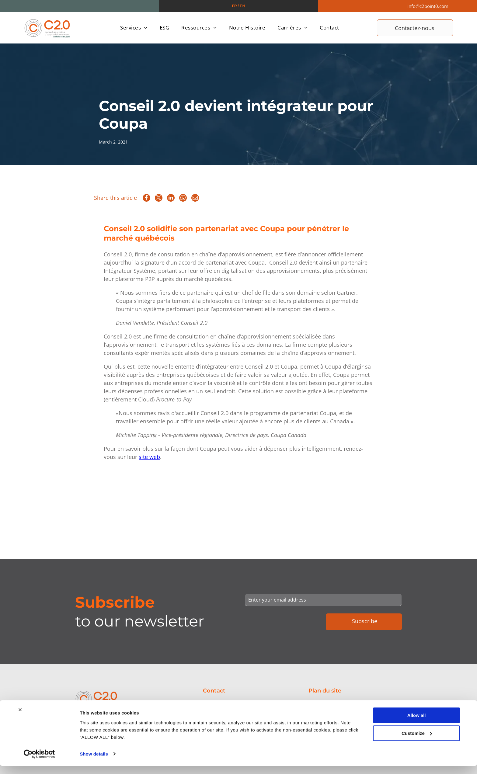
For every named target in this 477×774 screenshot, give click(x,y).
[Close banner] (20, 738)
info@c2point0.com (427, 6)
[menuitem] (134, 27)
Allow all (416, 743)
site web (149, 456)
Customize (417, 761)
